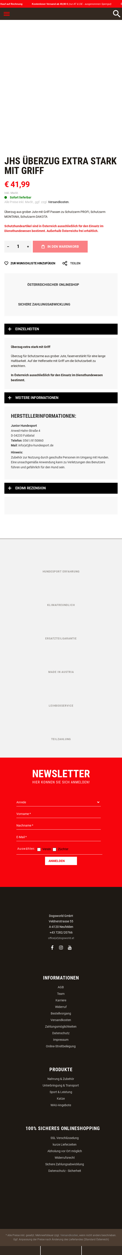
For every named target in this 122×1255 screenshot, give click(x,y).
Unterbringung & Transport (61, 1085)
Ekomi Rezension (30, 488)
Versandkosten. (59, 202)
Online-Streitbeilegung (61, 1046)
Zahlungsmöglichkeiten (61, 1026)
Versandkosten (61, 1020)
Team (60, 993)
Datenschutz (61, 1033)
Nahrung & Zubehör (60, 1079)
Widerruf (61, 1007)
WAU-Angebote (61, 1105)
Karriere (61, 1000)
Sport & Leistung (61, 1092)
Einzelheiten (27, 329)
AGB (61, 987)
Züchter (63, 849)
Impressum (60, 1039)
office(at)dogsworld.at (61, 938)
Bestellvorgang (61, 1013)
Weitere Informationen (36, 398)
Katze (61, 1098)
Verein (46, 849)
